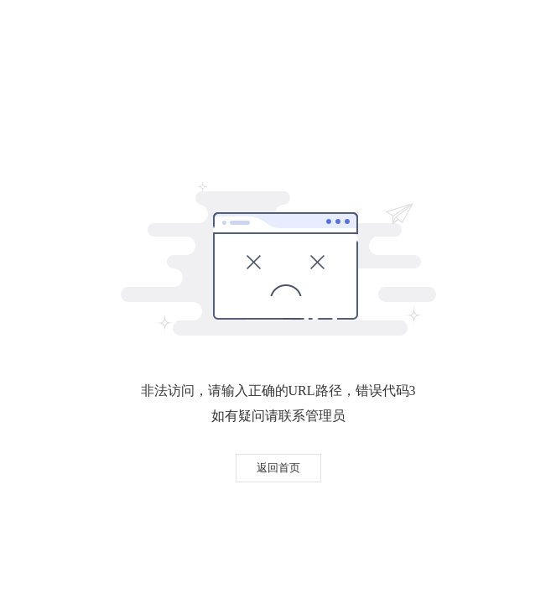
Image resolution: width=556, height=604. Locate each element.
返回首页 (278, 467)
